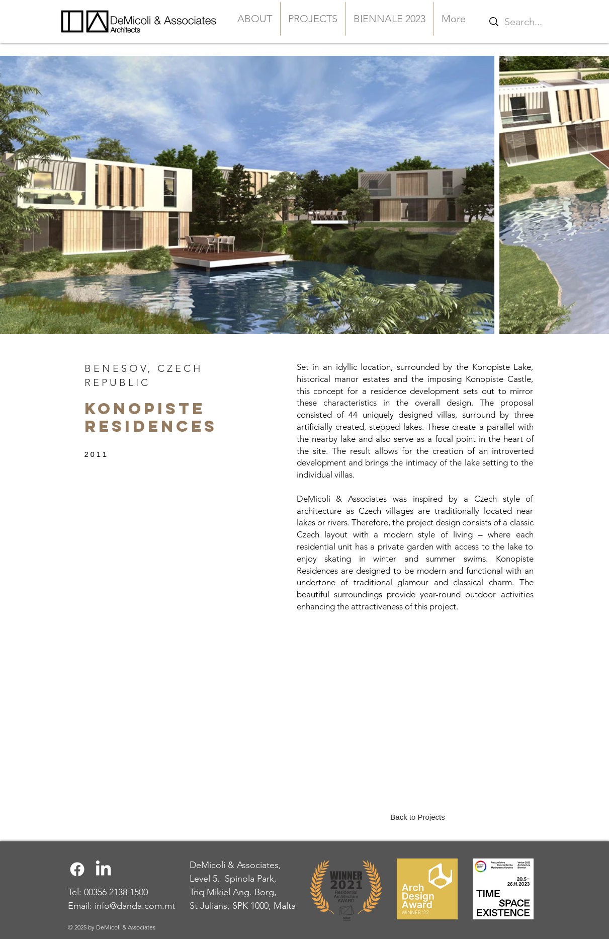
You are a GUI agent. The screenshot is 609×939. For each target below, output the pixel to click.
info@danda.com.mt (135, 905)
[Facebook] (77, 869)
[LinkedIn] (103, 869)
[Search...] (556, 21)
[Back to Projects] (418, 817)
